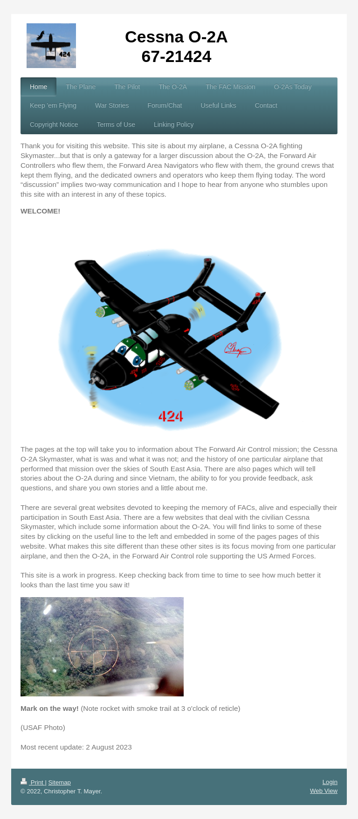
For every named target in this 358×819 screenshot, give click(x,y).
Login (330, 781)
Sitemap (59, 782)
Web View (323, 790)
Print (33, 782)
